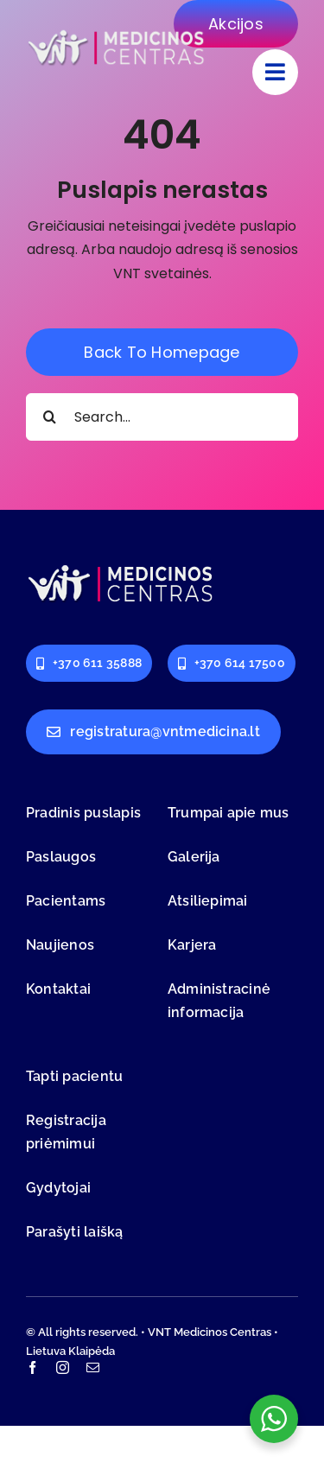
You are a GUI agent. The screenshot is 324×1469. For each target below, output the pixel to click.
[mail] (92, 1367)
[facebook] (32, 1367)
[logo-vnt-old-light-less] (116, 33)
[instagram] (62, 1367)
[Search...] (162, 417)
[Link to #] (275, 72)
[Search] (49, 417)
